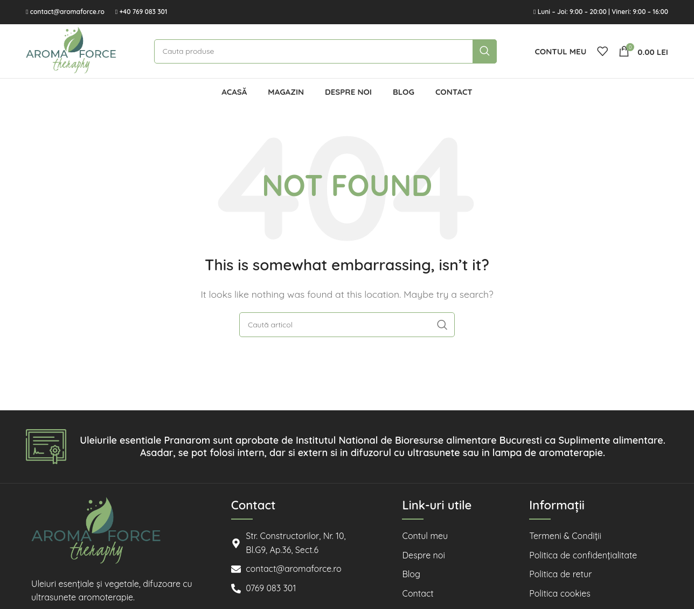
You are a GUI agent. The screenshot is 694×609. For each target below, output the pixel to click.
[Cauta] (325, 51)
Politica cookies (560, 593)
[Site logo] (71, 50)
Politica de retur (560, 574)
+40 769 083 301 (143, 12)
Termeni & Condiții (565, 535)
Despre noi (423, 555)
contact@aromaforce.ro (67, 12)
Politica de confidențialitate (583, 555)
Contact (417, 593)
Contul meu (425, 535)
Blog (411, 574)
